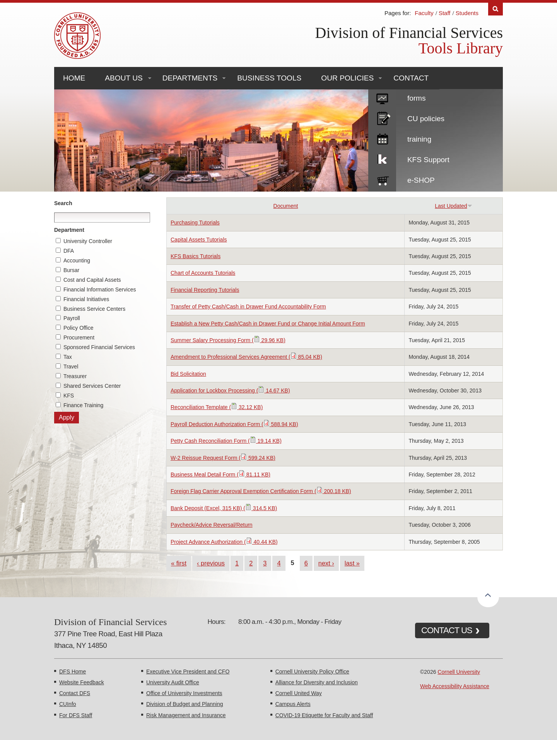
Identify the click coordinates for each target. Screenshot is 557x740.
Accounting (76, 260)
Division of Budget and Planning (184, 704)
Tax (67, 357)
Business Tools (269, 78)
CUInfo (67, 704)
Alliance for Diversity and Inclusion (316, 682)
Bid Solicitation (188, 374)
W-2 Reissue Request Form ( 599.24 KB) (223, 458)
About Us (123, 78)
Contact (411, 78)
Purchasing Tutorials (195, 222)
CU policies (425, 119)
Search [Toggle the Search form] (495, 9)
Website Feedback (81, 682)
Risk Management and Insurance (186, 715)
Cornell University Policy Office (312, 671)
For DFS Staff (75, 715)
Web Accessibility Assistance (454, 686)
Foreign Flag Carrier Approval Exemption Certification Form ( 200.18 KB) (261, 491)
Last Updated (453, 206)
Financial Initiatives (86, 299)
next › (326, 563)
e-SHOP (421, 180)
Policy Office (78, 328)
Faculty (424, 13)
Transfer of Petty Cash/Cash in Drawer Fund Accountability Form (248, 306)
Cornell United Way (298, 693)
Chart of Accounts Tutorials (203, 273)
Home (74, 78)
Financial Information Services (99, 289)
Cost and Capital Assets (92, 280)
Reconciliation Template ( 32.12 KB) (217, 407)
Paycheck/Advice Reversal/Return (212, 525)
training (419, 139)
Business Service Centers (94, 309)
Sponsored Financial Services (99, 347)
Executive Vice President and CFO (187, 671)
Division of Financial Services (409, 32)
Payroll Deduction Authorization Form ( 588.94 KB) (234, 424)
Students (467, 13)
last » (352, 563)
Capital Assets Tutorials (199, 239)
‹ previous (211, 563)
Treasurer (75, 376)
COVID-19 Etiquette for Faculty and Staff (324, 715)
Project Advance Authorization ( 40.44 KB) (224, 542)
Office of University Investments (184, 693)
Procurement (78, 337)
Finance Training (83, 405)
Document (285, 206)
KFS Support (428, 160)
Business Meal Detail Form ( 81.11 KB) (220, 474)
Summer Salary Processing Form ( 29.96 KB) (228, 340)
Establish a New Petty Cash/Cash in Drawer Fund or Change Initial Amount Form (268, 323)
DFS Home (72, 671)
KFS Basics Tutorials (195, 256)
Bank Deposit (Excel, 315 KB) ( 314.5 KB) (224, 508)
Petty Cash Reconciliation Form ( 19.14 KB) (226, 441)
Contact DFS (74, 693)
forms (416, 98)
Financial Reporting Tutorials (205, 290)
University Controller (87, 241)
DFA (68, 251)
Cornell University (458, 672)
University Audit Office (172, 682)
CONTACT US (446, 630)
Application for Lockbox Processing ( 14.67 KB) (230, 390)
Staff (445, 13)
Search (63, 203)
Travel (70, 366)
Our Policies (347, 78)
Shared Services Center (92, 386)
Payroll (71, 318)
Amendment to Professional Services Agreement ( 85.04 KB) (246, 357)
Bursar (71, 270)
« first (178, 563)
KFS (68, 395)
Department (69, 230)
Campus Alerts (293, 704)
